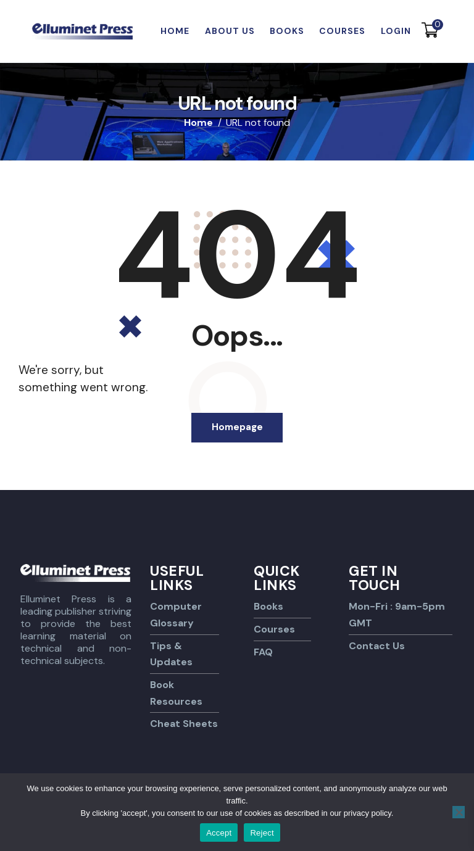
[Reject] (458, 812)
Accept (218, 832)
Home (198, 123)
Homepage (237, 428)
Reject (261, 832)
